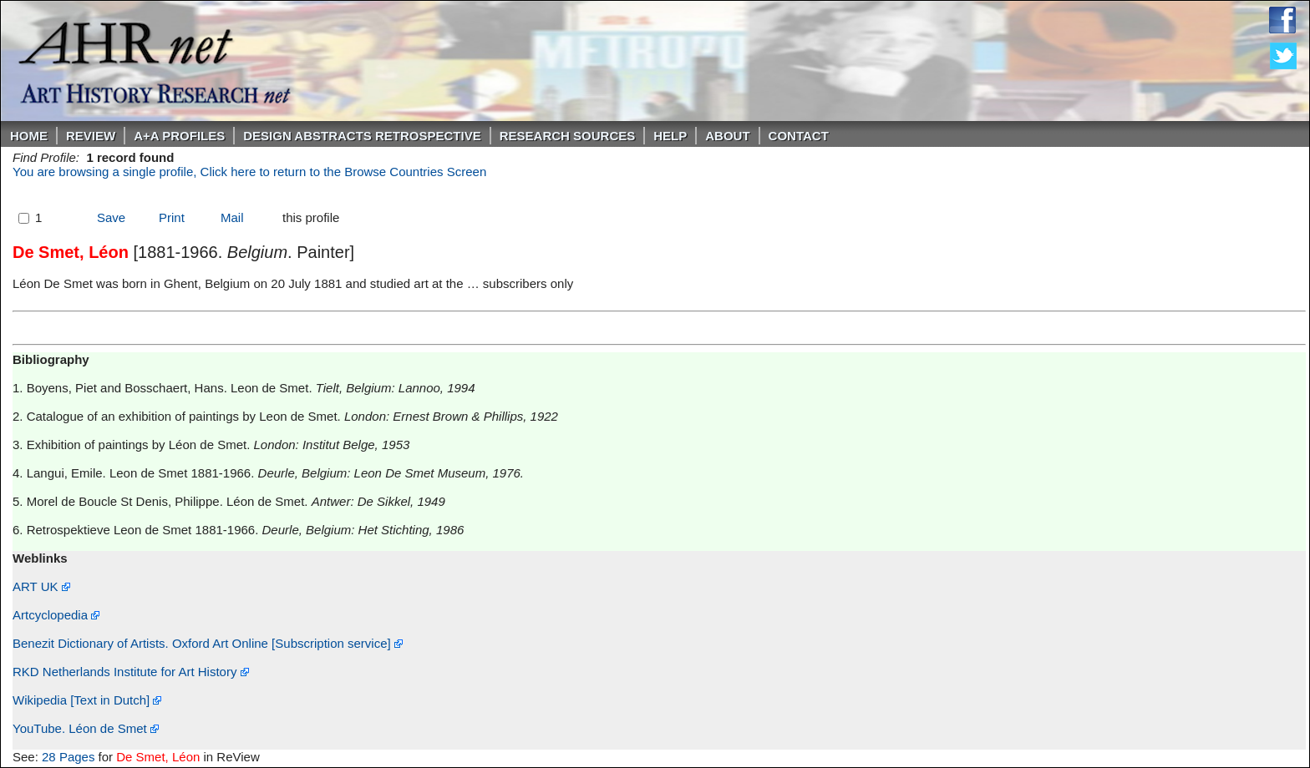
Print (172, 217)
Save (111, 217)
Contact (799, 136)
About (727, 136)
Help (670, 136)
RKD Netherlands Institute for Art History (131, 671)
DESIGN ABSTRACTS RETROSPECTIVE (361, 136)
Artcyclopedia (56, 615)
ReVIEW (90, 136)
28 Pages (68, 757)
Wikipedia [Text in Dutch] (87, 700)
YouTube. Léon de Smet (86, 728)
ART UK (41, 586)
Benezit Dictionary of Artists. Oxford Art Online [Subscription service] (208, 643)
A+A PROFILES (179, 136)
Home (29, 136)
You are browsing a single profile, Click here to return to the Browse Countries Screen (249, 171)
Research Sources (568, 136)
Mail (232, 217)
